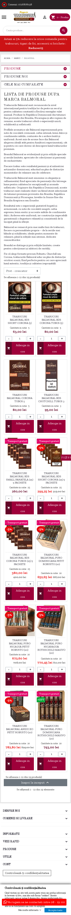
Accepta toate (55, 910)
